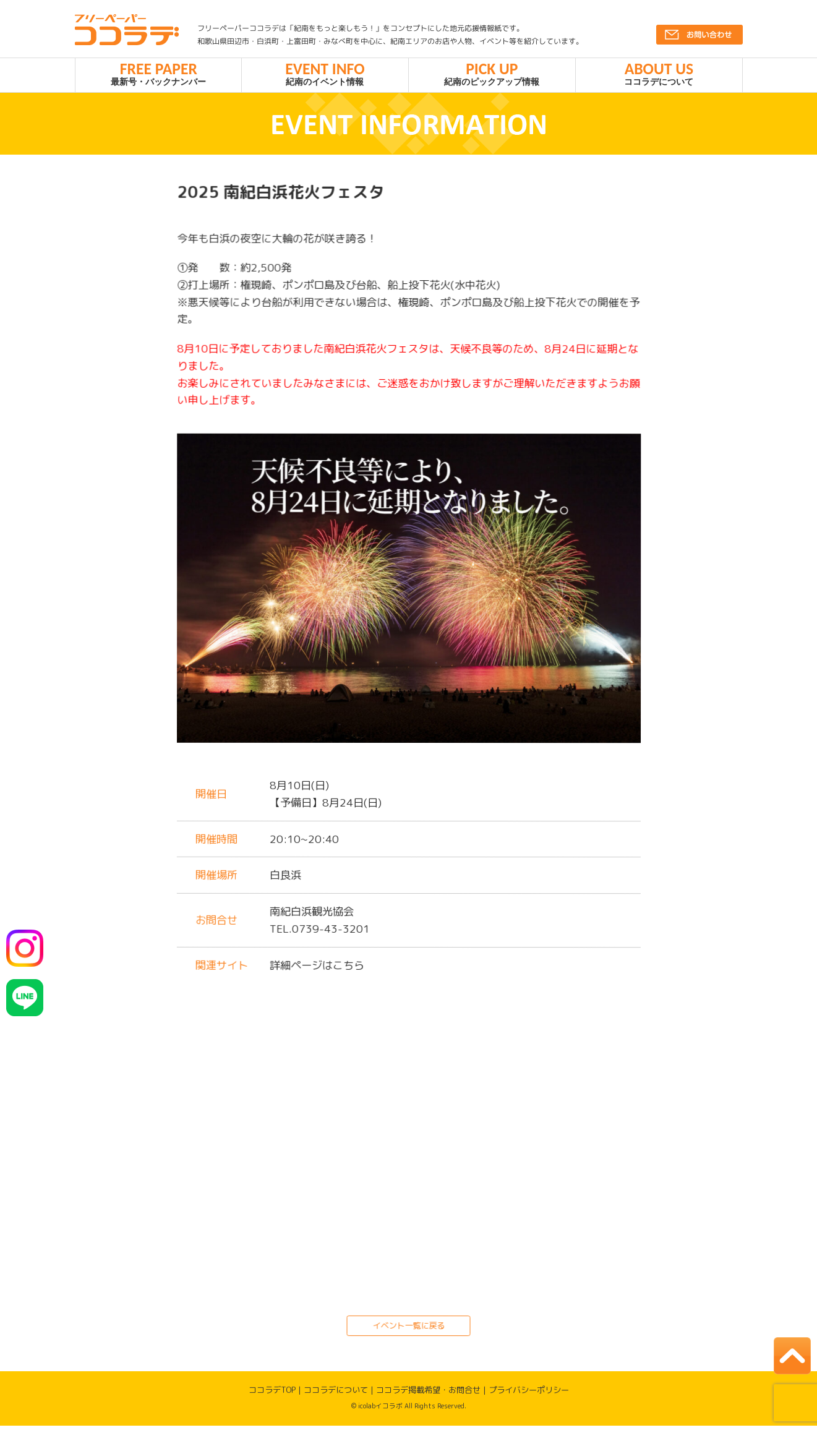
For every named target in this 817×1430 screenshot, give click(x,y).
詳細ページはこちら (316, 969)
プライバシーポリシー (529, 1394)
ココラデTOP (272, 1394)
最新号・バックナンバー (159, 75)
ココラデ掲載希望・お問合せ (428, 1394)
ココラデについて (659, 75)
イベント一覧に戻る (408, 1329)
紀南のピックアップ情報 (492, 75)
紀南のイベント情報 (325, 75)
